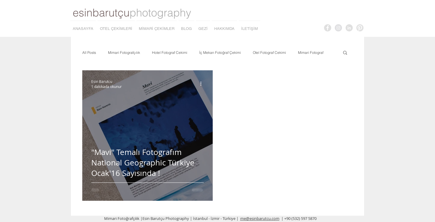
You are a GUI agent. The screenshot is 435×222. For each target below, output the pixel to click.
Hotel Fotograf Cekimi (169, 52)
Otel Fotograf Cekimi (269, 52)
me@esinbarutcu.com (259, 218)
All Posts (89, 52)
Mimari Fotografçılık (124, 52)
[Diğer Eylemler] (202, 83)
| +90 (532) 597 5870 (298, 218)
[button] (345, 53)
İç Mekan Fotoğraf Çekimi (220, 52)
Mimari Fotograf (310, 52)
